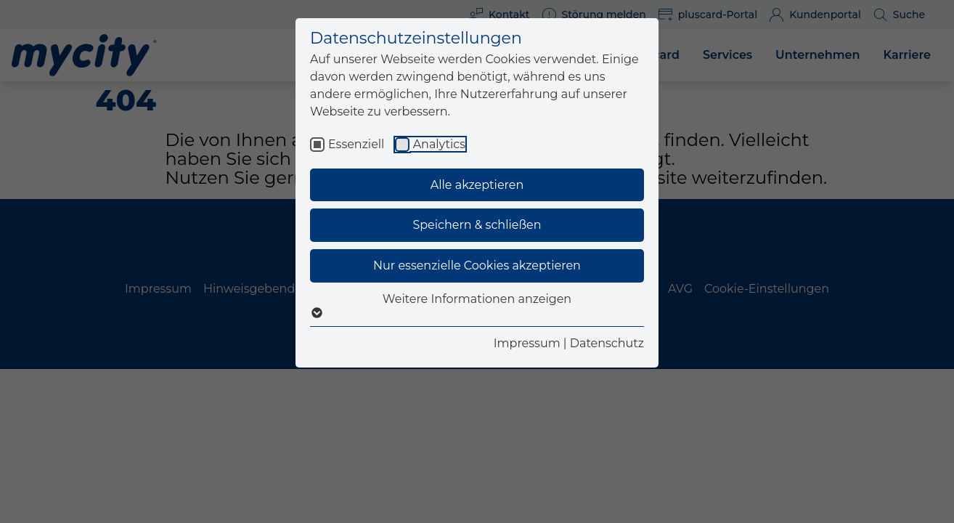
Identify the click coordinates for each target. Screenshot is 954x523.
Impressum (527, 343)
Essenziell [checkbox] (356, 144)
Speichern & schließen (476, 225)
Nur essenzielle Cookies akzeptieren (477, 265)
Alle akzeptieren (477, 185)
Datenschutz (607, 343)
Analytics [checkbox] (439, 144)
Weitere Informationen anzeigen (477, 306)
